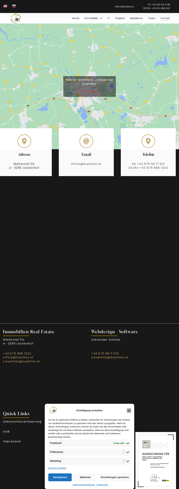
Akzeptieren (60, 477)
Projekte (120, 18)
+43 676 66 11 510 (105, 353)
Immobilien (93, 18)
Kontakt (165, 18)
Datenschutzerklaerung (22, 422)
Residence (136, 18)
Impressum (102, 484)
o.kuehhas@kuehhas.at (21, 361)
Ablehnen (85, 477)
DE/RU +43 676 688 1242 (139, 168)
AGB (6, 432)
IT (109, 18)
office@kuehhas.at (77, 164)
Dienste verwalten (57, 468)
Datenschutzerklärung (84, 484)
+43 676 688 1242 (17, 353)
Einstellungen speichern (115, 477)
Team (151, 18)
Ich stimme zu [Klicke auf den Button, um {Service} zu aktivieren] (89, 91)
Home (75, 18)
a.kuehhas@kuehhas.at (110, 357)
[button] (129, 410)
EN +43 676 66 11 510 (139, 164)
